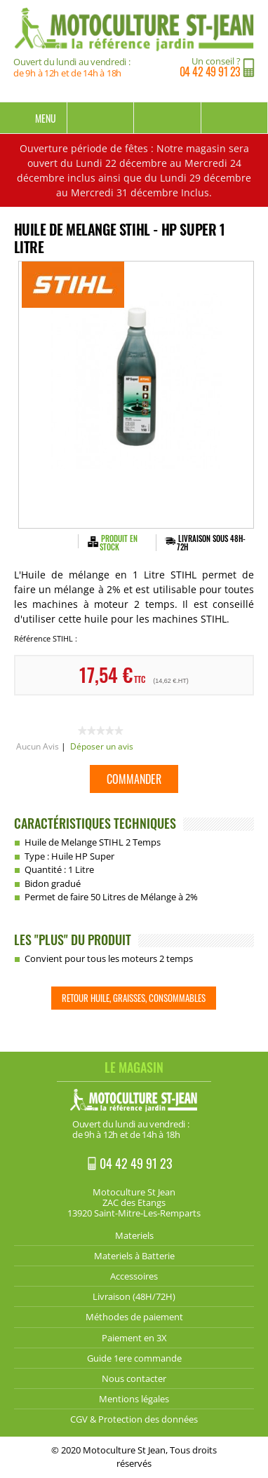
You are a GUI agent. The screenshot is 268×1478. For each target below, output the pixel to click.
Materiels (134, 1235)
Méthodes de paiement (134, 1316)
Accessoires (134, 1276)
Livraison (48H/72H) (134, 1296)
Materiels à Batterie (134, 1255)
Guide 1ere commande (134, 1358)
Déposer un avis (101, 746)
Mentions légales (134, 1398)
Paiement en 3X (134, 1337)
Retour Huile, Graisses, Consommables (134, 998)
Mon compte (167, 117)
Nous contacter (134, 1378)
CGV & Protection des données (134, 1419)
